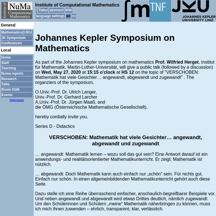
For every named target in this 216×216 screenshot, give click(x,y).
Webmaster (17, 100)
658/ (69, 10)
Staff (5, 63)
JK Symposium (13, 38)
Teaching (8, 68)
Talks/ (43, 10)
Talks (5, 84)
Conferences (11, 43)
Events (6, 95)
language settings (50, 16)
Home (6, 57)
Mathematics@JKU (16, 32)
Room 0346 (10, 90)
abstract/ (57, 10)
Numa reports (12, 73)
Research (9, 79)
